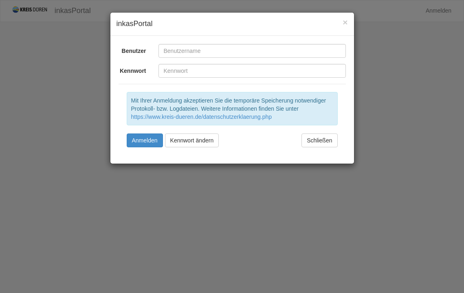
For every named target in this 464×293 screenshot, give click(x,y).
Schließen (319, 140)
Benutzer (134, 51)
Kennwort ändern (192, 140)
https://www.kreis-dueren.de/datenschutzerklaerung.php (201, 117)
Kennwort (133, 71)
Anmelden (145, 140)
